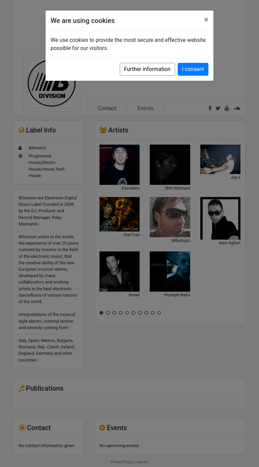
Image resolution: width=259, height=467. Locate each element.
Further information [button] (147, 69)
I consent (193, 69)
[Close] (206, 19)
